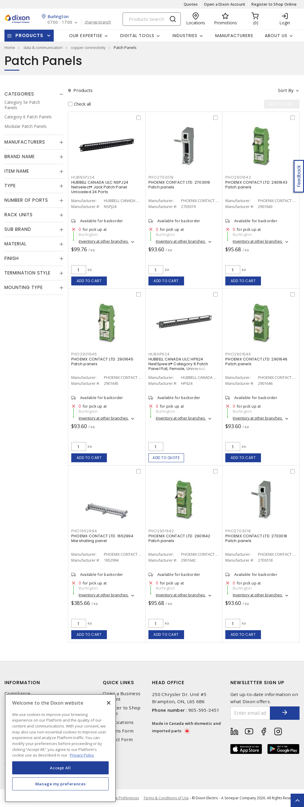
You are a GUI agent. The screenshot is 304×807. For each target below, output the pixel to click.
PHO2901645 (84, 354)
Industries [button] (184, 36)
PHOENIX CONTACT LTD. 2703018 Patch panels (256, 538)
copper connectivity (88, 47)
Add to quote (166, 457)
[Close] (108, 702)
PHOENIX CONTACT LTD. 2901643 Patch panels (256, 185)
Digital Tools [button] (137, 36)
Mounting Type (23, 287)
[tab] (34, 94)
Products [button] (29, 35)
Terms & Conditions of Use (166, 797)
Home (9, 47)
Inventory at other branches (104, 241)
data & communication (43, 47)
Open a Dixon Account (224, 4)
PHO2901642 (161, 530)
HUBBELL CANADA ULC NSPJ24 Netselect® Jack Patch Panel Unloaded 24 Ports (99, 187)
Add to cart (89, 280)
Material (15, 244)
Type (10, 185)
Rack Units (18, 215)
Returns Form (118, 731)
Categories (19, 94)
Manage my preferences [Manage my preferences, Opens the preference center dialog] (60, 784)
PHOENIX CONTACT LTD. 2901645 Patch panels (102, 361)
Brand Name (19, 156)
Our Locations (118, 722)
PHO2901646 (238, 354)
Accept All (60, 768)
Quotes (191, 4)
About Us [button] (276, 36)
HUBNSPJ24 (83, 177)
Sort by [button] (286, 90)
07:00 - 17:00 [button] (60, 22)
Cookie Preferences (122, 798)
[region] (60, 748)
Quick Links (118, 682)
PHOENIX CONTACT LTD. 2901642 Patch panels (179, 538)
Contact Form (118, 739)
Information (22, 682)
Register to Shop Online (274, 4)
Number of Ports (26, 200)
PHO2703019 (161, 177)
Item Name (16, 171)
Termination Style (27, 273)
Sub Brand (17, 229)
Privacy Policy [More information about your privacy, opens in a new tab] (82, 755)
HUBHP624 (159, 354)
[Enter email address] (250, 713)
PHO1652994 (84, 530)
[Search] (152, 19)
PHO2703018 (238, 530)
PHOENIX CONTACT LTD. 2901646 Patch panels (256, 361)
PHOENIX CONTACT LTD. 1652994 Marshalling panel (102, 538)
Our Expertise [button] (85, 36)
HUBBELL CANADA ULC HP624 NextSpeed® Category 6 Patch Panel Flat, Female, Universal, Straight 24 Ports (178, 366)
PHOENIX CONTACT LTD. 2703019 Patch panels (179, 185)
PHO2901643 (238, 177)
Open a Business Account (121, 696)
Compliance (17, 693)
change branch (98, 22)
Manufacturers (234, 36)
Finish (11, 258)
